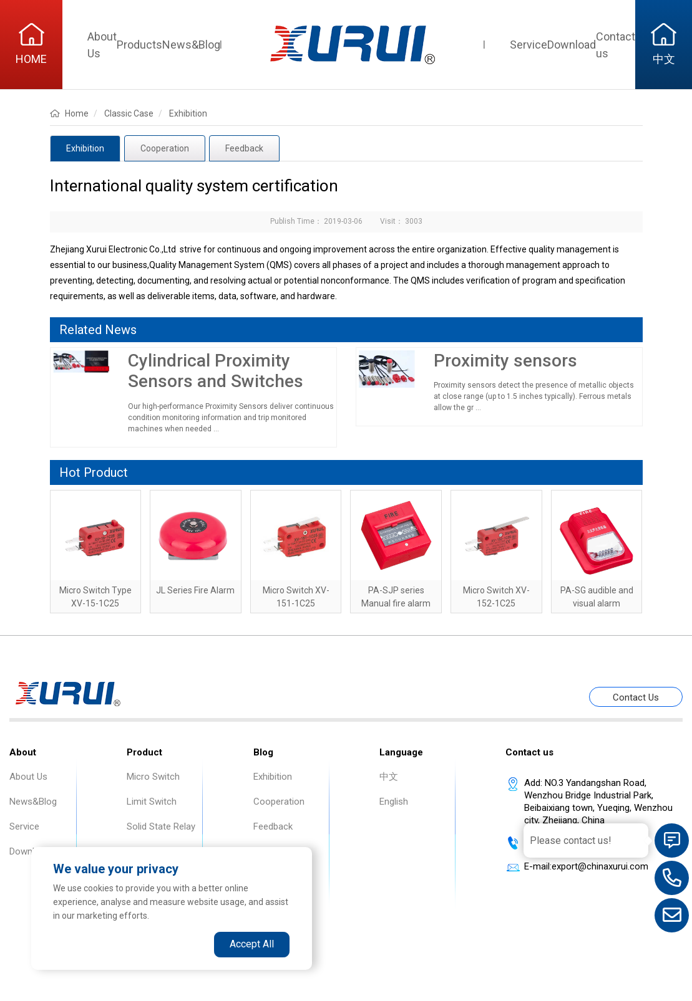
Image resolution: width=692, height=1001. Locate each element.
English (393, 801)
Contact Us (636, 697)
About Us (28, 776)
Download (571, 44)
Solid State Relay (161, 826)
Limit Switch (152, 801)
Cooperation (164, 148)
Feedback (244, 148)
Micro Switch (153, 776)
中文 (388, 776)
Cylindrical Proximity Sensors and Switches (215, 371)
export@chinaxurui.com (600, 866)
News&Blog (191, 44)
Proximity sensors (505, 360)
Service (528, 44)
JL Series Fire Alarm (195, 590)
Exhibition (85, 148)
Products (139, 44)
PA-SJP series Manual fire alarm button (396, 603)
